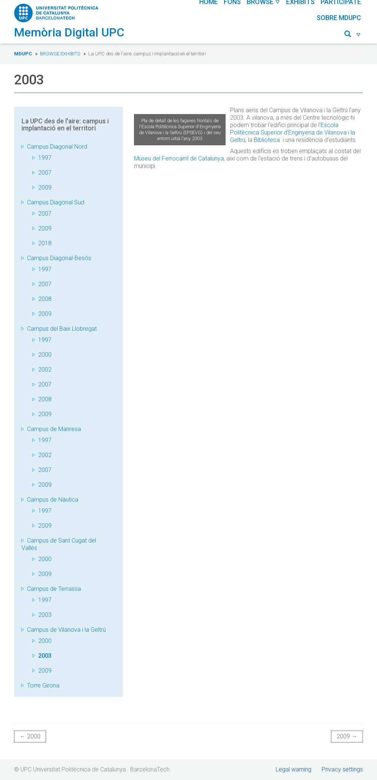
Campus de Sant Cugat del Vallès (59, 544)
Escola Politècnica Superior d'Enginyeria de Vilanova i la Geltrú (292, 132)
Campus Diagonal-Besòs (59, 258)
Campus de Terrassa (54, 588)
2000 (45, 354)
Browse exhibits (60, 53)
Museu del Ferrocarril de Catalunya (179, 158)
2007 (45, 172)
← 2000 (30, 736)
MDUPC (23, 53)
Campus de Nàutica (52, 499)
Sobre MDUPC (339, 18)
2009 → (347, 736)
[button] (352, 35)
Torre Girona (43, 685)
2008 (45, 298)
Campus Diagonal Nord (57, 146)
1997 (45, 157)
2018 (45, 243)
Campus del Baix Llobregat (62, 328)
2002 (45, 369)
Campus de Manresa (54, 429)
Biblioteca (267, 139)
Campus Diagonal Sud (55, 202)
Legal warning (293, 769)
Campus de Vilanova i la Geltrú (66, 629)
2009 (45, 187)
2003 (45, 614)
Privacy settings (342, 769)
